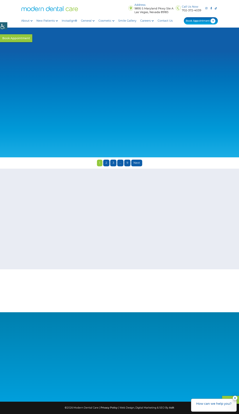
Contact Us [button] (165, 20)
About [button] (25, 20)
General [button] (86, 20)
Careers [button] (145, 20)
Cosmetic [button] (104, 20)
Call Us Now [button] (190, 7)
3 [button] (113, 163)
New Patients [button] (45, 20)
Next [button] (137, 163)
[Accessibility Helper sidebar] (3, 26)
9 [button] (127, 163)
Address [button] (140, 5)
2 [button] (106, 163)
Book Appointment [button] (198, 20)
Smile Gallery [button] (127, 20)
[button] (49, 8)
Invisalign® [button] (69, 20)
